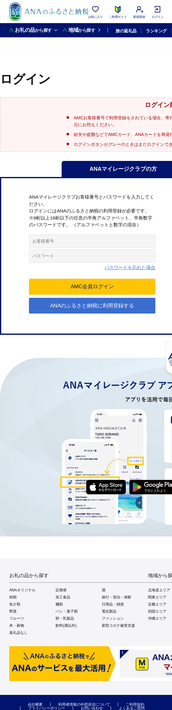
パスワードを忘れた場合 (129, 267)
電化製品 (109, 611)
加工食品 (62, 597)
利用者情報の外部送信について (84, 704)
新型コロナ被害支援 (118, 625)
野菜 (13, 611)
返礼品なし (18, 632)
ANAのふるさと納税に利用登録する (92, 306)
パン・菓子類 (66, 611)
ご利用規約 (135, 704)
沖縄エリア (157, 618)
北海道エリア (159, 590)
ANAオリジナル (22, 590)
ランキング (156, 30)
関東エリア (157, 597)
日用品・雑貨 (113, 604)
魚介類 (14, 604)
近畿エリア (157, 604)
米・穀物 (16, 625)
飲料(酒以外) (65, 625)
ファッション (113, 618)
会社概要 (35, 704)
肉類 (13, 597)
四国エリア (157, 611)
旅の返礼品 (126, 30)
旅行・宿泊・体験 (116, 597)
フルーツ (16, 618)
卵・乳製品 (64, 618)
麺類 (59, 604)
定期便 (61, 590)
